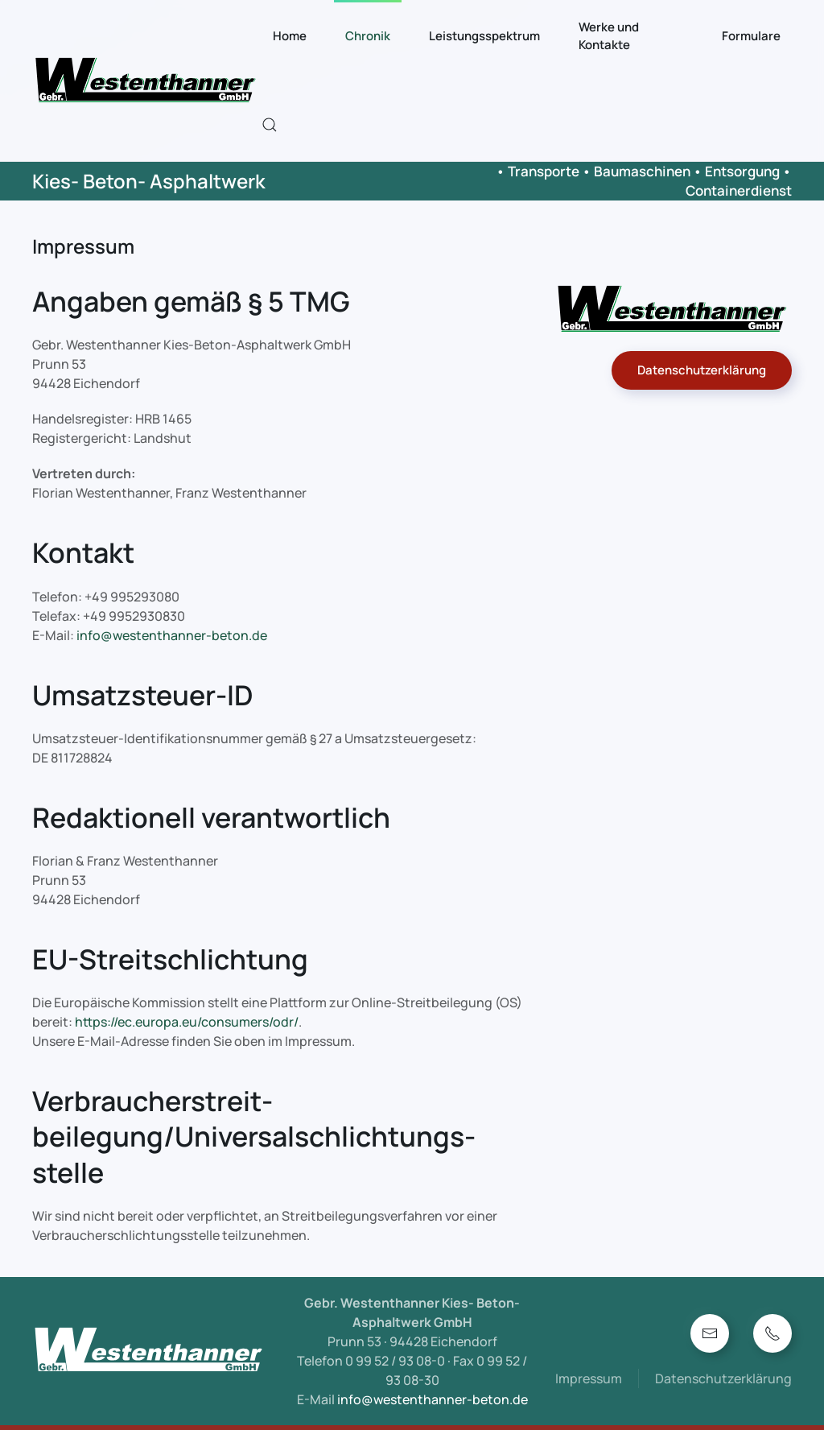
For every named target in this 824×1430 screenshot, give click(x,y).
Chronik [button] (367, 35)
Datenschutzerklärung (701, 370)
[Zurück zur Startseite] (147, 80)
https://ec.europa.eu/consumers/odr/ (187, 1022)
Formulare (751, 35)
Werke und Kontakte (609, 36)
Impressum (588, 1378)
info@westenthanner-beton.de (171, 635)
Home (290, 35)
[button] (270, 125)
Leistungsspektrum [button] (484, 35)
